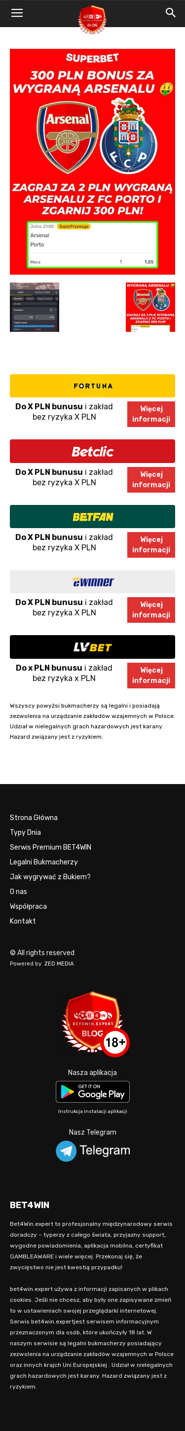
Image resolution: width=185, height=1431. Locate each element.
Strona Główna (34, 818)
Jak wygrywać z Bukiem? (50, 877)
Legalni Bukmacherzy (44, 862)
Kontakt (23, 921)
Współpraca (28, 906)
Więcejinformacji (151, 414)
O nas (18, 892)
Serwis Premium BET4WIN (50, 847)
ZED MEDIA (59, 964)
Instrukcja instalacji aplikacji (92, 1111)
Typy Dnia (25, 832)
